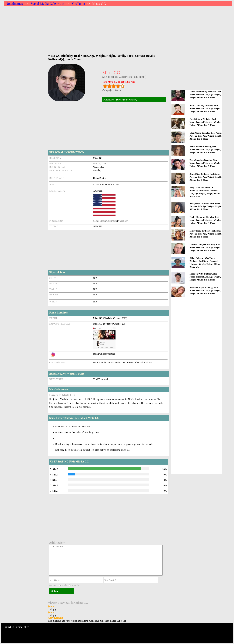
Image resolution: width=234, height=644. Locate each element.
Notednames (14, 4)
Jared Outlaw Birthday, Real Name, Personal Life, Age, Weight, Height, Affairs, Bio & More (205, 122)
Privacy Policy (22, 627)
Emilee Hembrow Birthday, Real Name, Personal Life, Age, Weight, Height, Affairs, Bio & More (205, 220)
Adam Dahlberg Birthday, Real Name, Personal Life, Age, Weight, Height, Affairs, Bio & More (205, 108)
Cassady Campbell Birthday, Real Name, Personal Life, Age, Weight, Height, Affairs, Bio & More (205, 247)
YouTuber (78, 4)
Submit (55, 591)
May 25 (96, 163)
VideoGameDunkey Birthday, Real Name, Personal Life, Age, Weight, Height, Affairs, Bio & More (205, 95)
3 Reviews (108, 99)
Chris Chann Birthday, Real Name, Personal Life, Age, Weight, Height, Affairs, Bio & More (205, 136)
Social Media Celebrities (47, 4)
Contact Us (9, 627)
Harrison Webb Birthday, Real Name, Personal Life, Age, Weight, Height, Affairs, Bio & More (205, 277)
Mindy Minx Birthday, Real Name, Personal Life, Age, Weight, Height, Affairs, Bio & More (205, 234)
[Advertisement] (93, 29)
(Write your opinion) (126, 99)
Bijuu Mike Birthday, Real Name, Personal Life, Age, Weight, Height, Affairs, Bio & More (205, 177)
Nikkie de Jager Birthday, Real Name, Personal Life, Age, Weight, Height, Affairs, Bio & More (205, 290)
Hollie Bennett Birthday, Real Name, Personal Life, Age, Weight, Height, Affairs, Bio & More (205, 150)
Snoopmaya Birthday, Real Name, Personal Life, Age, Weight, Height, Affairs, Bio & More (205, 206)
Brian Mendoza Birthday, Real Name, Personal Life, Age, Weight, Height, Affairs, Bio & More (205, 163)
